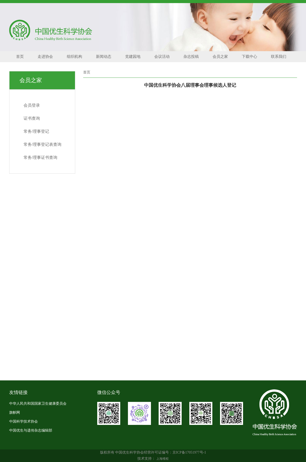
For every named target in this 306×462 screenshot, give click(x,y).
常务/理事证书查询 (40, 157)
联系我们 (278, 56)
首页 (20, 56)
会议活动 (162, 56)
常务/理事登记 (36, 131)
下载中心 (249, 56)
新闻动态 (103, 56)
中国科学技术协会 (23, 421)
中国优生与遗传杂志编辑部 (30, 430)
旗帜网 (14, 412)
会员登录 (32, 105)
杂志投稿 (191, 56)
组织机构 (74, 56)
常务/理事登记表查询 (42, 144)
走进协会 (45, 56)
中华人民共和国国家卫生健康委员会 (38, 403)
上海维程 (162, 458)
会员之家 (220, 56)
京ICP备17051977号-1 (189, 452)
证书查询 (32, 118)
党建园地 (132, 56)
